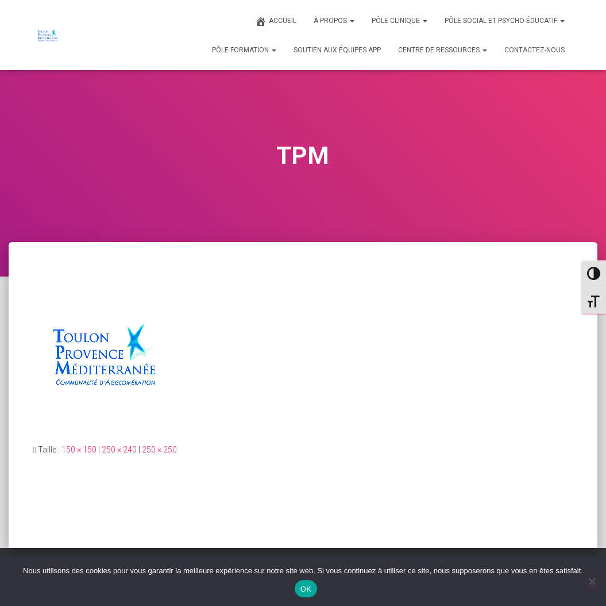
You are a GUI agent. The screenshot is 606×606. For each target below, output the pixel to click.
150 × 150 (79, 449)
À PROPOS (334, 21)
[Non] (591, 581)
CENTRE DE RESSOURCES (442, 50)
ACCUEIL (275, 21)
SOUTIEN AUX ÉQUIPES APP (337, 50)
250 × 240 (119, 449)
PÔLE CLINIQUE (399, 21)
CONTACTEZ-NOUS (534, 50)
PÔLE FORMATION (244, 50)
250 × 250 (159, 449)
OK (305, 589)
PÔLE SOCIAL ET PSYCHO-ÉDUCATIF (505, 21)
